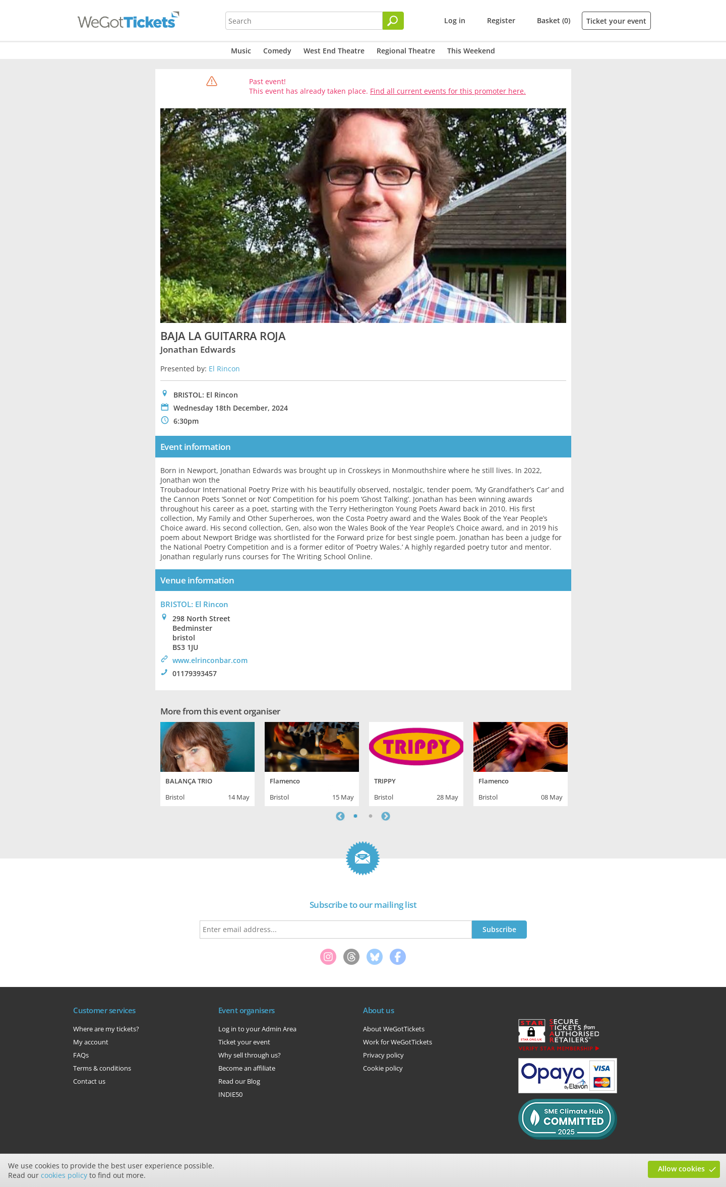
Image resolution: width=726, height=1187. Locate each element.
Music (241, 50)
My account (90, 1041)
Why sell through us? (249, 1055)
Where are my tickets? (106, 1028)
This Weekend (471, 50)
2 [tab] (371, 816)
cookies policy (64, 1175)
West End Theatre (334, 50)
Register (501, 20)
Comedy (277, 50)
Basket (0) (553, 20)
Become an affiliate (246, 1068)
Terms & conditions (102, 1068)
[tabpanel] (207, 762)
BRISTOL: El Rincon (194, 604)
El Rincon (224, 368)
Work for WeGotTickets (397, 1041)
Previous (340, 816)
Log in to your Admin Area (257, 1028)
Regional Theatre (406, 50)
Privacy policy (383, 1055)
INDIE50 (230, 1094)
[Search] (393, 21)
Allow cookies (681, 1168)
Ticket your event (616, 21)
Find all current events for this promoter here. (448, 91)
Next (386, 816)
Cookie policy (383, 1068)
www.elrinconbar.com (210, 660)
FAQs (81, 1055)
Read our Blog (239, 1081)
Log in (454, 20)
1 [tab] (355, 816)
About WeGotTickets (394, 1028)
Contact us (89, 1081)
